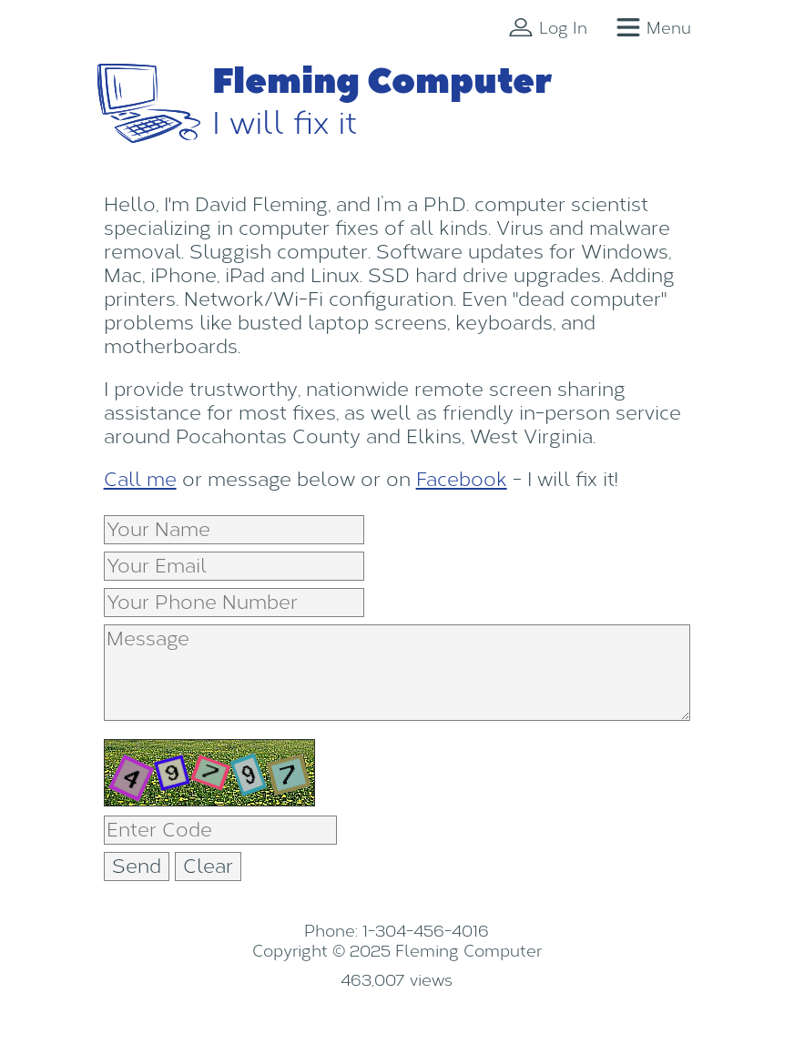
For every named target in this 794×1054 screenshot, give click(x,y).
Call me (140, 480)
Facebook (461, 480)
